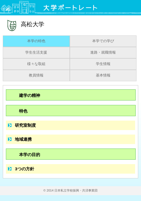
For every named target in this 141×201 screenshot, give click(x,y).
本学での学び (103, 41)
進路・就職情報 (103, 52)
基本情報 (103, 75)
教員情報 (36, 75)
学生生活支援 (36, 52)
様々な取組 (36, 64)
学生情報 (103, 64)
